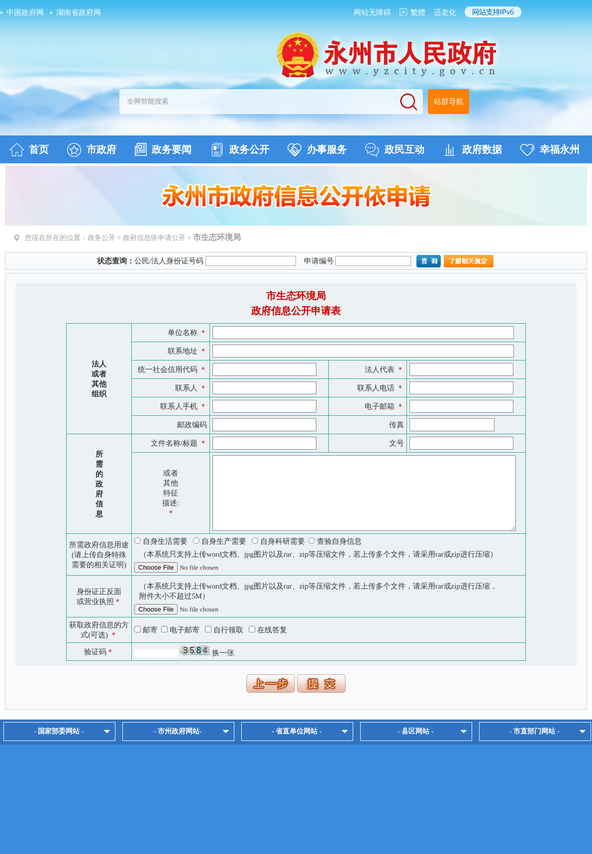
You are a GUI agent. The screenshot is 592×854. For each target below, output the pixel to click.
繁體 (417, 12)
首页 (29, 150)
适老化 (445, 12)
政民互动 (394, 150)
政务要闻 (163, 149)
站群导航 (449, 102)
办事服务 (317, 150)
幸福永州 (550, 150)
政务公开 (239, 150)
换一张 (223, 653)
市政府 (91, 150)
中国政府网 (25, 12)
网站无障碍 (372, 12)
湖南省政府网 (78, 12)
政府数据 (472, 150)
